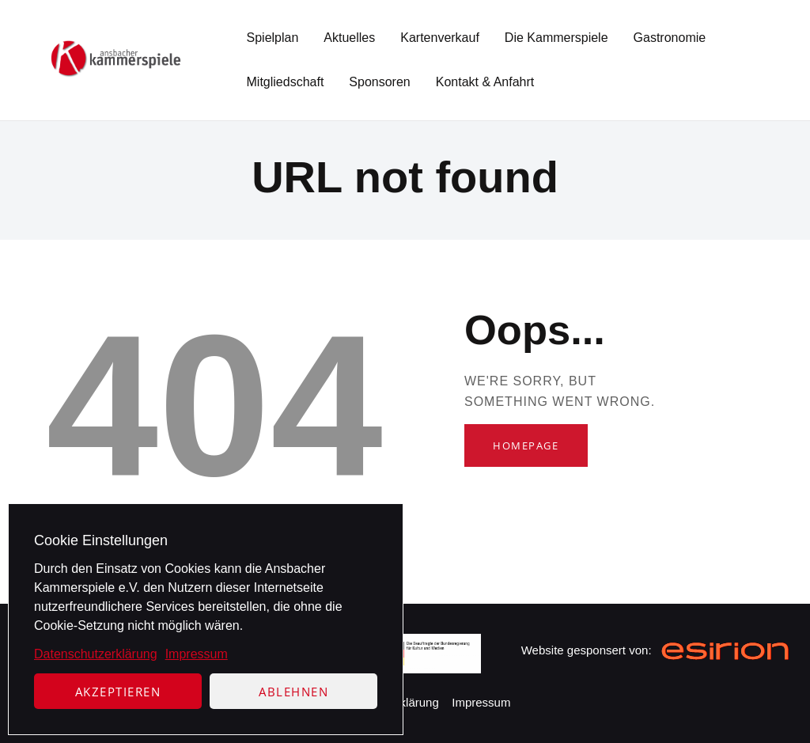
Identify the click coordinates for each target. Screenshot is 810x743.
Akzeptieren (118, 691)
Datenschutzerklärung (95, 654)
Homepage (525, 445)
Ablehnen (293, 691)
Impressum (196, 654)
